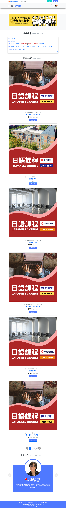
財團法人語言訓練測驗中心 (38, 504)
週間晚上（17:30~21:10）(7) (32, 46)
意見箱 (42, 502)
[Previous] (27, 448)
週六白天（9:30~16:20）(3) (47, 46)
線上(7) (12, 43)
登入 (50, 1)
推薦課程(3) (42, 43)
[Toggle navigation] (53, 5)
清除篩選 (56, 52)
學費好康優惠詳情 (14, 1)
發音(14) (36, 43)
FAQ (26, 502)
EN (46, 502)
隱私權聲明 (30, 502)
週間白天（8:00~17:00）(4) (17, 46)
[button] (27, 28)
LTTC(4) (24, 49)
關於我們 (21, 502)
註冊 (56, 1)
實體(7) (17, 43)
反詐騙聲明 (37, 502)
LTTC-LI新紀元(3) (17, 49)
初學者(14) (13, 41)
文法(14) (30, 43)
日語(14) (13, 38)
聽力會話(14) (24, 43)
